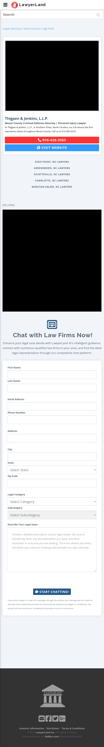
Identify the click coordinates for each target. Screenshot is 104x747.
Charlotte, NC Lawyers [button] (52, 180)
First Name (14, 367)
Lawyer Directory (12, 28)
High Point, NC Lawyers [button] (52, 161)
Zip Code (13, 476)
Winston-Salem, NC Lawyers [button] (52, 186)
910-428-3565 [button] (52, 140)
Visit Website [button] (52, 147)
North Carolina (32, 28)
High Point (48, 28)
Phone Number (17, 412)
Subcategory (15, 507)
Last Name (14, 380)
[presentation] (52, 580)
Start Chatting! (52, 592)
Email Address (16, 399)
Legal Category (16, 494)
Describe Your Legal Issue (23, 524)
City (10, 449)
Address (12, 431)
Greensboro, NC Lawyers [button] (52, 168)
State (11, 462)
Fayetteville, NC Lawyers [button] (52, 174)
